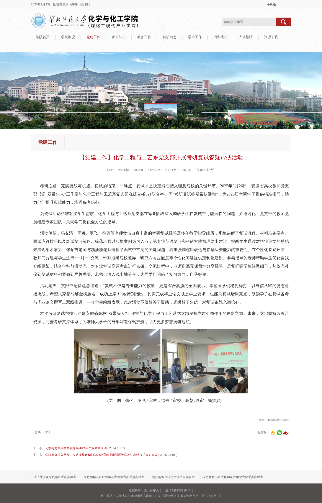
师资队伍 (119, 37)
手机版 (271, 4)
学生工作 (195, 37)
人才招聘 (246, 37)
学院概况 (68, 37)
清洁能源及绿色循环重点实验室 (55, 477)
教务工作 (144, 37)
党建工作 (93, 37)
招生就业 (220, 37)
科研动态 (170, 37)
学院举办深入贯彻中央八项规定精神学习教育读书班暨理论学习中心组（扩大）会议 (101, 455)
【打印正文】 (42, 432)
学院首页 (43, 37)
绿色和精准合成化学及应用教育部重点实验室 (114, 477)
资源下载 (271, 37)
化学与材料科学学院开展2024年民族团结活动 (76, 448)
